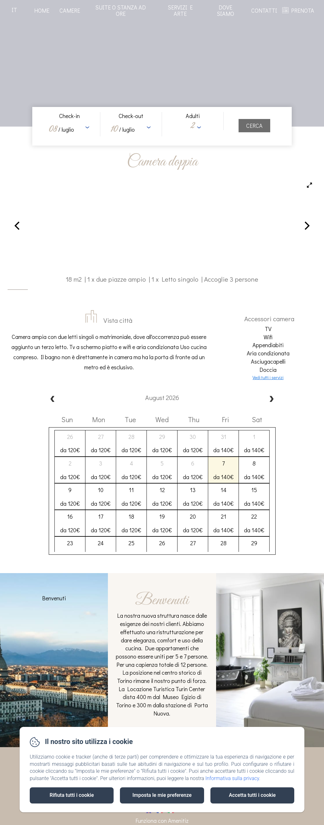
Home (41, 10)
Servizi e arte (180, 10)
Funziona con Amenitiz (162, 820)
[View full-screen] (309, 185)
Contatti (264, 10)
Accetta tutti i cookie (252, 795)
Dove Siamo (225, 10)
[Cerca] (254, 125)
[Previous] (18, 226)
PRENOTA (302, 10)
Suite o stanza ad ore (120, 10)
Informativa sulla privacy (232, 778)
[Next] (306, 226)
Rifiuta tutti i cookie (72, 795)
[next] (271, 399)
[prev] (52, 399)
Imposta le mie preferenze (161, 795)
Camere (69, 10)
